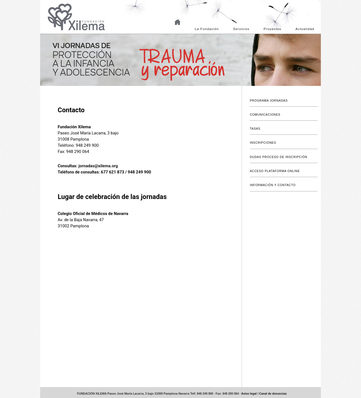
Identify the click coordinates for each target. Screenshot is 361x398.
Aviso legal (249, 393)
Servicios (241, 29)
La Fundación (207, 29)
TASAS (255, 128)
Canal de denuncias (273, 393)
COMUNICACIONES (265, 114)
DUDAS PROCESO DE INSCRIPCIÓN (278, 157)
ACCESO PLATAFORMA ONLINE (275, 171)
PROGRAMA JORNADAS (269, 100)
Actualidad (305, 29)
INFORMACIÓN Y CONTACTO (273, 185)
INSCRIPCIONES (263, 142)
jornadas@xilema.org (98, 165)
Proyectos (272, 29)
